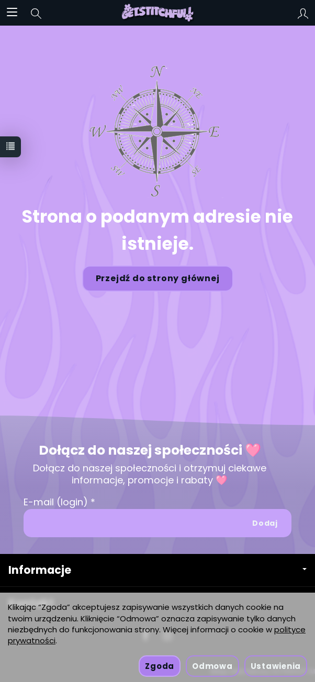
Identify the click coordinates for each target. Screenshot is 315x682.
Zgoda (159, 666)
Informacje (157, 569)
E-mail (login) (56, 501)
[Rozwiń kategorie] (12, 12)
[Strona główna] (158, 12)
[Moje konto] (303, 12)
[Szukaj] (36, 12)
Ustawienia (276, 666)
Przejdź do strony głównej (158, 278)
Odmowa (212, 666)
